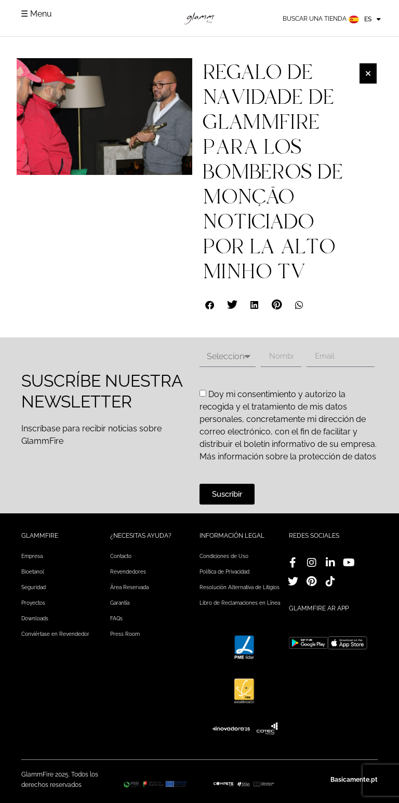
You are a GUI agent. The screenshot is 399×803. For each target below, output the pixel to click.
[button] (210, 305)
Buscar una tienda (315, 18)
